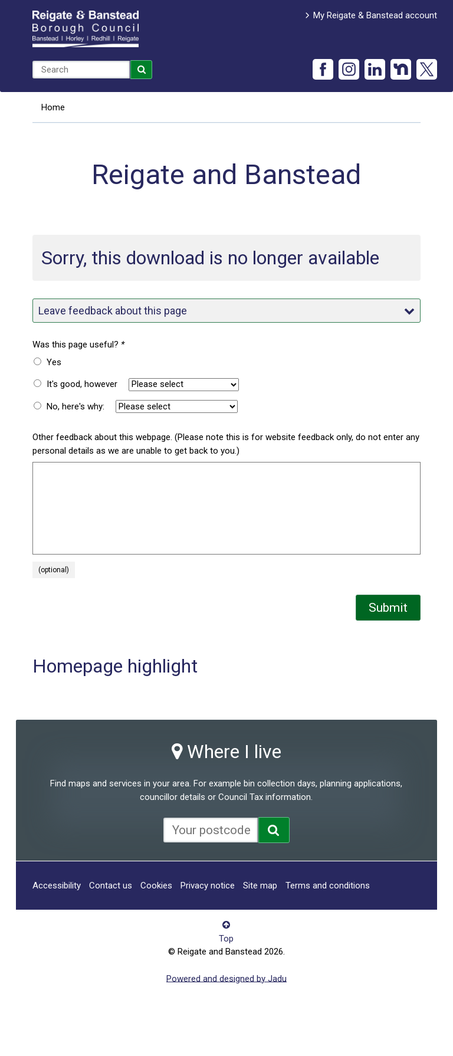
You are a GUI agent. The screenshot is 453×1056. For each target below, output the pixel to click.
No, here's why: (75, 406)
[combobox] (81, 69)
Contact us (110, 885)
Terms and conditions (327, 885)
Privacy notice (207, 885)
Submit (388, 608)
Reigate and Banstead (85, 29)
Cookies (156, 885)
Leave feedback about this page (226, 310)
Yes (54, 362)
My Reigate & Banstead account (375, 15)
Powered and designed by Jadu (226, 978)
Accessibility (56, 885)
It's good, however (82, 384)
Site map (260, 885)
